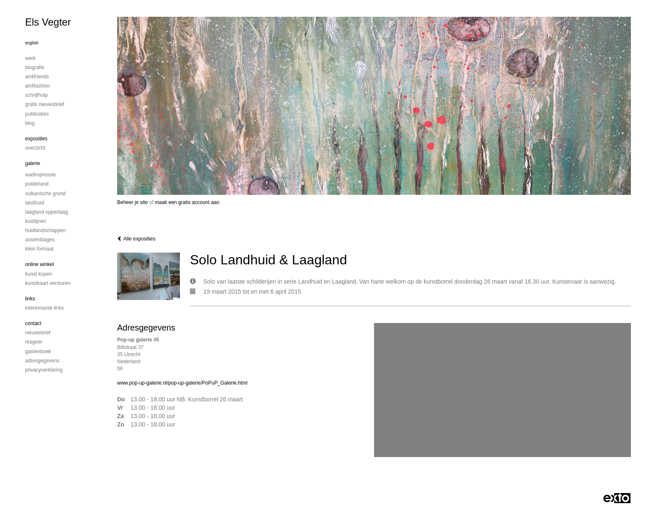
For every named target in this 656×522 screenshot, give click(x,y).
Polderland (37, 184)
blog (30, 123)
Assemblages (40, 240)
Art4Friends (37, 77)
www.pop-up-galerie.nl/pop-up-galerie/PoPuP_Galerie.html (182, 383)
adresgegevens (42, 361)
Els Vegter (48, 22)
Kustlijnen (35, 221)
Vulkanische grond (45, 193)
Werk (30, 58)
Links (30, 299)
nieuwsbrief (38, 333)
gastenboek (38, 351)
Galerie (32, 163)
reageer (33, 342)
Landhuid (34, 203)
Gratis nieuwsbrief (44, 104)
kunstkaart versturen (48, 283)
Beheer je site (132, 202)
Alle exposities (136, 239)
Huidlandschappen (45, 230)
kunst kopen (38, 274)
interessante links (44, 308)
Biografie (34, 67)
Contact (33, 323)
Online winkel (39, 264)
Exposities (36, 139)
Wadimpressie (40, 175)
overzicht (35, 148)
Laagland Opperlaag (46, 212)
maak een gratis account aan (187, 202)
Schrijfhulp (36, 95)
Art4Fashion (37, 86)
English (31, 43)
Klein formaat (39, 249)
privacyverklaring (44, 370)
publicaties (37, 114)
